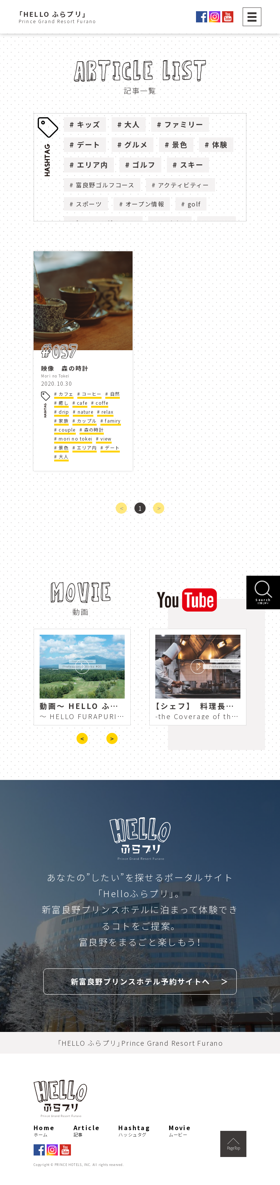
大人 (132, 124)
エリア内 (92, 164)
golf (194, 203)
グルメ (136, 144)
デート (88, 144)
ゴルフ (144, 164)
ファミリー (183, 124)
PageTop (233, 1144)
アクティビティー (183, 184)
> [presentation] (112, 738)
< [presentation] (82, 738)
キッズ (88, 124)
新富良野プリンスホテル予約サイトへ (140, 981)
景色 (180, 144)
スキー (191, 164)
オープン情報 (145, 203)
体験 (220, 144)
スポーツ (89, 203)
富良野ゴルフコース (105, 184)
